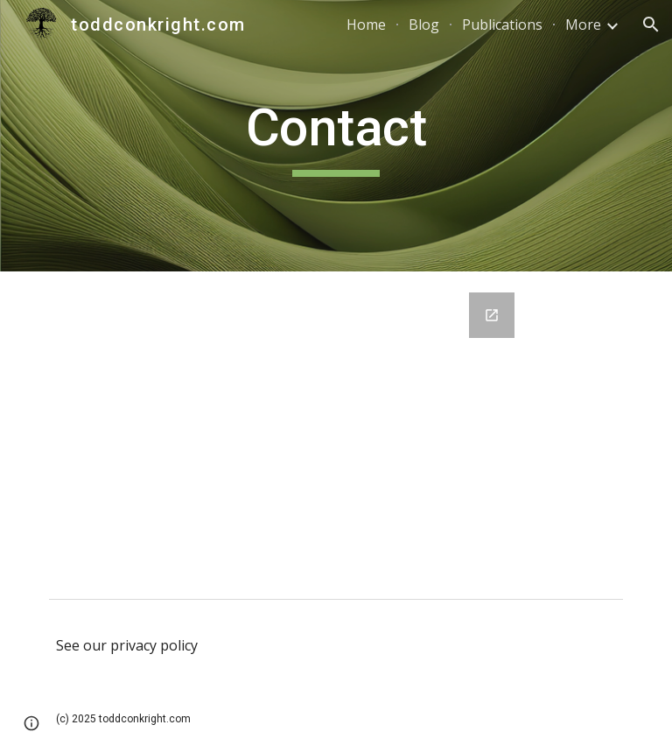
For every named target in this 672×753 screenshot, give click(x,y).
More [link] (583, 24)
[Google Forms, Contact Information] (335, 431)
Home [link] (366, 24)
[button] (651, 25)
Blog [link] (424, 24)
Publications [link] (502, 24)
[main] (335, 136)
